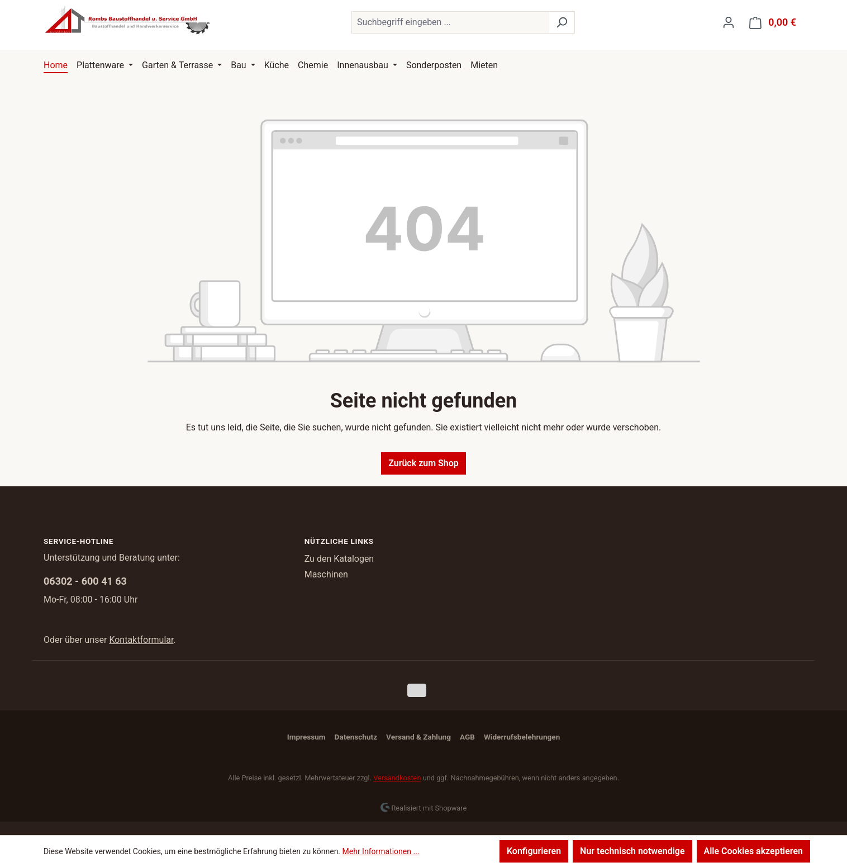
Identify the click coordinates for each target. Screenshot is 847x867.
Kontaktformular (141, 639)
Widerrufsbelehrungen (522, 736)
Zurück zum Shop (423, 463)
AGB (467, 736)
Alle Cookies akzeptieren (753, 851)
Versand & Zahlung (418, 736)
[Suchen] (562, 22)
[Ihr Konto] (728, 22)
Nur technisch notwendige (632, 851)
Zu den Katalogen (339, 558)
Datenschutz (356, 736)
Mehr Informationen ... (381, 851)
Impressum (306, 736)
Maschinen (326, 574)
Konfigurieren (534, 851)
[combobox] (450, 22)
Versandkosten (397, 778)
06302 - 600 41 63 (85, 581)
